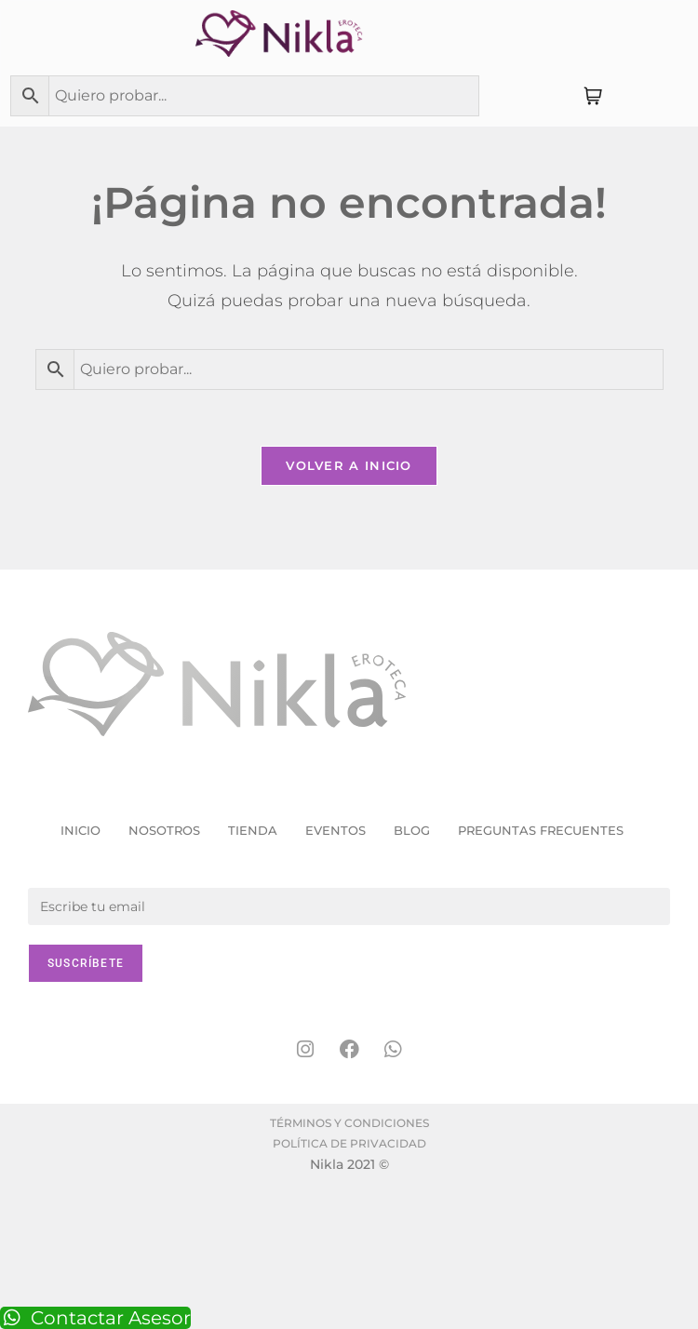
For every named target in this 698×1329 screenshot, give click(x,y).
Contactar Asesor (95, 1318)
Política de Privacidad (349, 1143)
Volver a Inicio (349, 465)
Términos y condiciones (349, 1123)
